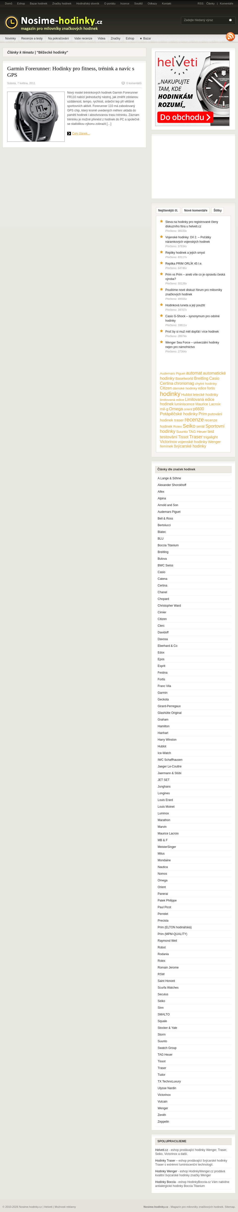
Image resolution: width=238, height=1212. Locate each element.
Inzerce (124, 3)
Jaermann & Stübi (169, 773)
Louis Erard (165, 800)
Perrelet (163, 914)
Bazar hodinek (38, 3)
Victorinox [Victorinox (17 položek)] (168, 442)
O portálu (109, 3)
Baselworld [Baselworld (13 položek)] (184, 379)
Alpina (162, 498)
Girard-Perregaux (169, 706)
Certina (162, 585)
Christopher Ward (169, 605)
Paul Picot (164, 907)
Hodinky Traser (165, 1160)
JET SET (164, 780)
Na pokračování (58, 38)
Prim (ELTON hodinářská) (175, 927)
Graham (163, 719)
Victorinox (164, 1095)
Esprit (161, 666)
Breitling (163, 552)
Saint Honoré (166, 981)
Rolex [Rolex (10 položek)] (177, 426)
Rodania (163, 954)
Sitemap (230, 1206)
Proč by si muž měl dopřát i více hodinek (192, 331)
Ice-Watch (164, 753)
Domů (8, 3)
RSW (161, 974)
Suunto (162, 1041)
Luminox (163, 813)
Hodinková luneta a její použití (185, 305)
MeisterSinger (167, 847)
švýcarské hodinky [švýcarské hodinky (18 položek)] (190, 446)
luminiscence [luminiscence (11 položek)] (185, 404)
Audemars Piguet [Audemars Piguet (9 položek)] (172, 373)
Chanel (162, 592)
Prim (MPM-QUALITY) (172, 934)
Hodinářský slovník (87, 3)
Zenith (162, 1115)
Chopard (163, 599)
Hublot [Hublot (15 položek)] (186, 394)
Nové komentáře (195, 210)
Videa (101, 38)
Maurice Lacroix (168, 833)
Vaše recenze (83, 38)
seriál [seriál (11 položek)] (200, 426)
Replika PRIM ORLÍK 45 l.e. (183, 263)
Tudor (161, 1074)
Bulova (162, 558)
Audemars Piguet (169, 512)
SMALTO (164, 1014)
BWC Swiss (165, 565)
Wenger (163, 1108)
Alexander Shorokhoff (172, 485)
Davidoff (163, 632)
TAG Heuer (165, 1054)
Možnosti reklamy (65, 1206)
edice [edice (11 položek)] (202, 388)
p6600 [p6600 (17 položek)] (198, 409)
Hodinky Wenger (166, 1171)
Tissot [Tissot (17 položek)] (183, 437)
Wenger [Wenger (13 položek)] (214, 442)
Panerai (163, 894)
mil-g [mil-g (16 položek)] (164, 409)
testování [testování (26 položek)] (168, 436)
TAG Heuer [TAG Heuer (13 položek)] (198, 432)
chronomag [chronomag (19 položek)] (184, 383)
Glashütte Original (169, 713)
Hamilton (163, 726)
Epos (161, 659)
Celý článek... (81, 133)
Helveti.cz (161, 1150)
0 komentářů (134, 83)
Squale (162, 1021)
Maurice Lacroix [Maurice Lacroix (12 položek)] (207, 404)
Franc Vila (164, 686)
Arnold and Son (168, 505)
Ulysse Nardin (167, 1088)
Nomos (162, 873)
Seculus (163, 994)
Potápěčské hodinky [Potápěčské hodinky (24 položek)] (179, 414)
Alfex (161, 491)
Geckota (163, 699)
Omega (162, 880)
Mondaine (164, 860)
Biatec (162, 532)
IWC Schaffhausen (170, 760)
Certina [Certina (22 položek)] (166, 383)
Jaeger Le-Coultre (169, 766)
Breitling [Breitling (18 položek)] (201, 378)
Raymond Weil (167, 940)
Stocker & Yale (167, 1028)
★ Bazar (145, 38)
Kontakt (166, 3)
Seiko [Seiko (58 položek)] (189, 426)
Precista (163, 920)
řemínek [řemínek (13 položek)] (166, 446)
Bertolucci (164, 525)
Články (210, 3)
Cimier (162, 612)
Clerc (161, 625)
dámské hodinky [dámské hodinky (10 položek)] (185, 388)
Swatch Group (167, 1048)
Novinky (10, 38)
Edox (161, 652)
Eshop (21, 3)
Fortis (161, 679)
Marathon (164, 820)
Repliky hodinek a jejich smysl (185, 252)
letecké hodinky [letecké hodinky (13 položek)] (205, 395)
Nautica (163, 867)
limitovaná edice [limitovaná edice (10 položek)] (172, 400)
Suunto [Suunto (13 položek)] (182, 432)
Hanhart (163, 733)
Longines (164, 793)
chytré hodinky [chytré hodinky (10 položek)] (206, 383)
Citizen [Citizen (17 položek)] (166, 388)
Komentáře (226, 3)
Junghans (164, 786)
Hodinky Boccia (165, 1182)
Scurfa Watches (168, 987)
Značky (115, 38)
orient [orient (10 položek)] (188, 409)
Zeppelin (163, 1121)
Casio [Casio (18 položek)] (214, 378)
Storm (162, 1034)
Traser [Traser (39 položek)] (196, 436)
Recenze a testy (32, 38)
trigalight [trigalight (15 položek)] (211, 437)
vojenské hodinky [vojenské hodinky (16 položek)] (192, 442)
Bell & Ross (165, 518)
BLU (160, 538)
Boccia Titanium (168, 545)
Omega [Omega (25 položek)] (176, 408)
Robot (162, 947)
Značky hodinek (61, 3)
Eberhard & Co (167, 646)
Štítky (217, 210)
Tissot (162, 1061)
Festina (162, 672)
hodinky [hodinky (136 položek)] (170, 393)
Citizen (162, 619)
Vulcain (162, 1101)
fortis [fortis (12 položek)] (211, 388)
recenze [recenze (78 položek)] (194, 419)
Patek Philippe (167, 900)
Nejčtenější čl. (168, 210)
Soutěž (138, 3)
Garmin (162, 692)
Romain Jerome (168, 967)
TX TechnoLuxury (169, 1081)
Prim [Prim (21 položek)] (203, 414)
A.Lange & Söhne (169, 478)
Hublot (162, 746)
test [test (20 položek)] (211, 431)
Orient (162, 887)
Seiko (161, 1001)
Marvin (162, 827)
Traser (162, 1068)
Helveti (48, 1206)
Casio (161, 572)
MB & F (163, 840)
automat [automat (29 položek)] (194, 373)
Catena (162, 579)
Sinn (161, 1007)
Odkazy (152, 3)
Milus (161, 853)
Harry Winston (167, 739)
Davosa (163, 639)
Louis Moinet (166, 806)
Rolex (161, 961)
